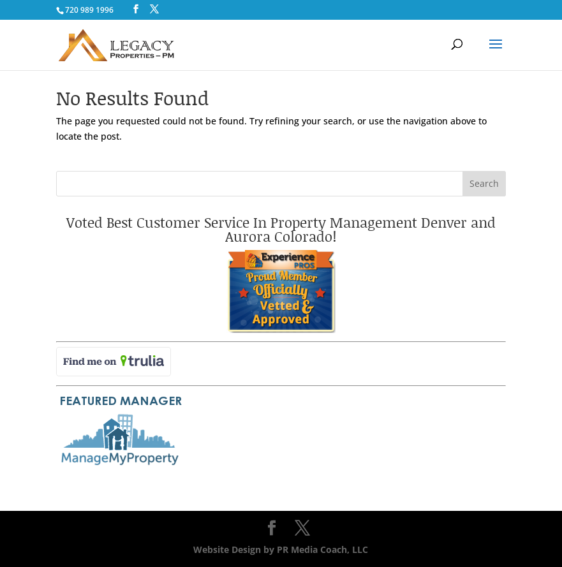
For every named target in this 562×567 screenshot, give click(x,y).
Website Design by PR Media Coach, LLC (280, 549)
